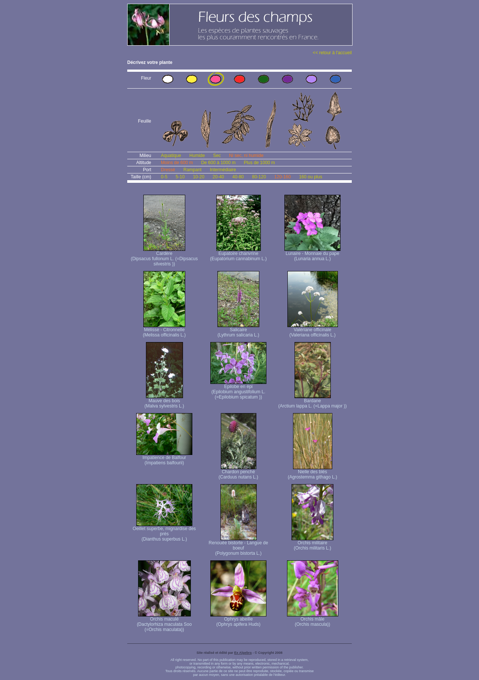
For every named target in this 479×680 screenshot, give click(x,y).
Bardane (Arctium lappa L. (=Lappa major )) (312, 401)
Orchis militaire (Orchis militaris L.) (312, 543)
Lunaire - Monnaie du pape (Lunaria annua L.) (312, 254)
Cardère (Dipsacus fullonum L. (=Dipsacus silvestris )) (164, 257)
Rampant (192, 169)
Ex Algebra (243, 653)
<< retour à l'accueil (332, 52)
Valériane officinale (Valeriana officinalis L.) (312, 330)
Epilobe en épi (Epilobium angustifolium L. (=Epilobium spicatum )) (238, 390)
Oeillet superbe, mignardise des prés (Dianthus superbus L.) (164, 532)
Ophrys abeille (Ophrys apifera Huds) (238, 619)
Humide (197, 155)
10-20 (198, 176)
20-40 (218, 176)
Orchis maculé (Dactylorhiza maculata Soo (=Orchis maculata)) (164, 622)
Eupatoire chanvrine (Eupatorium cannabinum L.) (238, 254)
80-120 (259, 176)
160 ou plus (310, 176)
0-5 (164, 176)
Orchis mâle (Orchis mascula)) (312, 619)
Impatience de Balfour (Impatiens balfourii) (164, 458)
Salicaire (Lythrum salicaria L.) (238, 330)
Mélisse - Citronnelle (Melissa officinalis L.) (164, 330)
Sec (217, 155)
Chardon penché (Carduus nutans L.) (238, 472)
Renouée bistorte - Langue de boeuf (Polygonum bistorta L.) (238, 546)
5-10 (180, 176)
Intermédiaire (223, 169)
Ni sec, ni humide (246, 155)
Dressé (168, 169)
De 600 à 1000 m (218, 162)
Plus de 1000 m (259, 162)
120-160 (282, 176)
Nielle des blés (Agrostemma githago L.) (312, 472)
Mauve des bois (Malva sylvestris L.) (164, 401)
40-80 (238, 176)
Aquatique (171, 155)
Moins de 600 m (177, 162)
